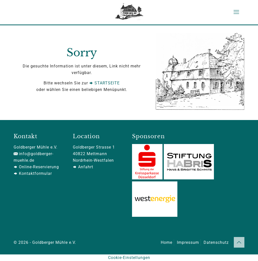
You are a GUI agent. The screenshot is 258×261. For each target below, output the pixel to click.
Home (166, 242)
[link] (200, 71)
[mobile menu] (236, 12)
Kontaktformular (33, 173)
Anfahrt (83, 166)
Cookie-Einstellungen (129, 257)
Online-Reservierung (36, 166)
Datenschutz (216, 242)
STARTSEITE (104, 83)
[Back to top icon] (239, 242)
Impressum (188, 242)
